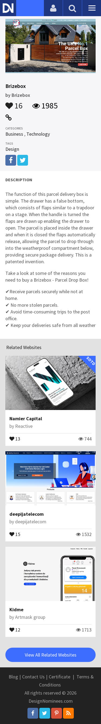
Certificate (59, 677)
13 (14, 438)
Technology (38, 134)
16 (14, 103)
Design (12, 149)
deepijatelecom (26, 514)
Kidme (16, 609)
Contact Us (33, 677)
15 (14, 534)
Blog (13, 677)
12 (14, 629)
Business (14, 134)
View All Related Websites (50, 655)
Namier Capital (25, 418)
